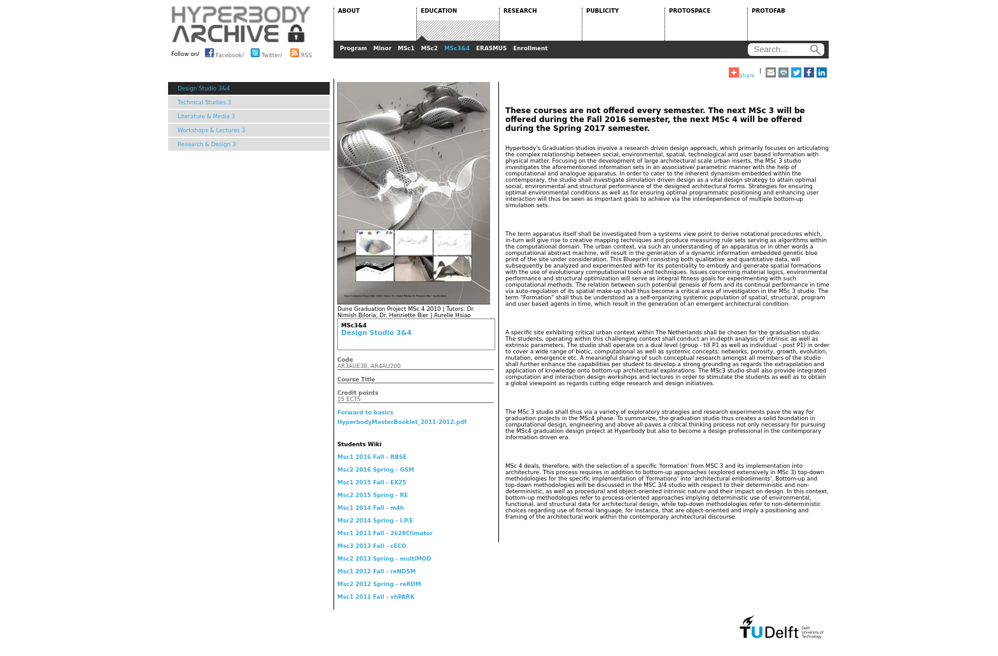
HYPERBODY (241, 24)
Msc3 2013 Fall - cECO (371, 546)
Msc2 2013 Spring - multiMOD (384, 559)
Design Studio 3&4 (204, 88)
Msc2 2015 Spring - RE (372, 495)
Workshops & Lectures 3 (211, 130)
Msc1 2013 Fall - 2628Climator (385, 533)
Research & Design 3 (207, 144)
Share (742, 73)
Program (353, 48)
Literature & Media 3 (206, 116)
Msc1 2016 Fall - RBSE (372, 457)
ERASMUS (491, 48)
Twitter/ (266, 52)
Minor (382, 48)
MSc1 (406, 48)
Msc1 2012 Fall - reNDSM (376, 571)
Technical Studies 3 (204, 102)
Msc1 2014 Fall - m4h (370, 508)
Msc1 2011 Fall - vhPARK (375, 597)
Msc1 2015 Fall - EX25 (371, 482)
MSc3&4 (457, 48)
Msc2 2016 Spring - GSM (375, 470)
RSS (301, 52)
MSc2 (429, 48)
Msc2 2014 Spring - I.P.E (375, 520)
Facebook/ (224, 52)
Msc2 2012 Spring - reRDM (379, 584)
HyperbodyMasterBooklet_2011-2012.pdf (402, 422)
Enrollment (530, 48)
